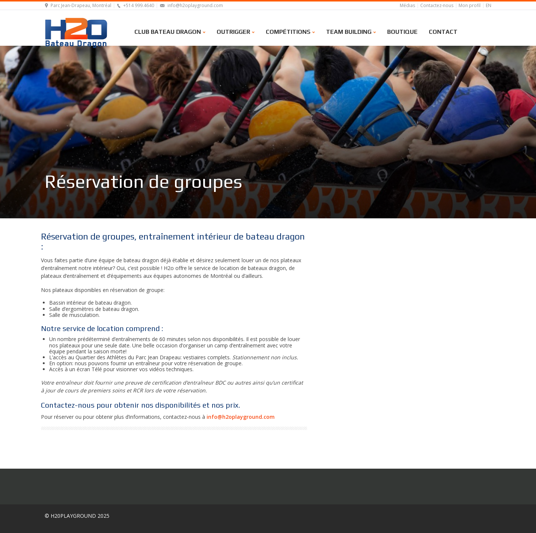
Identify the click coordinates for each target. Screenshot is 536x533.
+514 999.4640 (138, 5)
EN (488, 5)
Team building (351, 31)
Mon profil (470, 5)
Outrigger (236, 31)
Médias (407, 5)
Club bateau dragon (169, 31)
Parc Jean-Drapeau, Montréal (81, 5)
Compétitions (290, 31)
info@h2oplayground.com (195, 5)
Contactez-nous (436, 5)
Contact (443, 31)
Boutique (402, 31)
